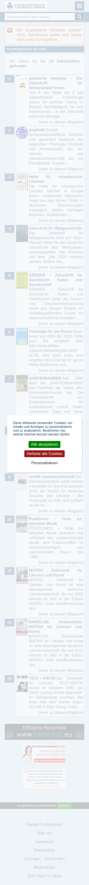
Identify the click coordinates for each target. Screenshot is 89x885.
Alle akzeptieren (44, 444)
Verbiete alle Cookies (44, 454)
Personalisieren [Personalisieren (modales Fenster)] (44, 463)
